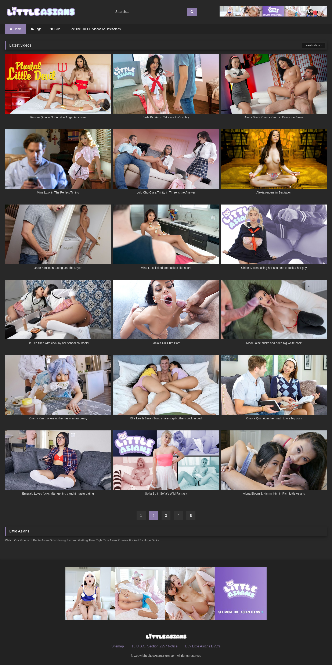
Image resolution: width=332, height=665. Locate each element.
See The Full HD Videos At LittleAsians (95, 29)
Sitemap (117, 646)
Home (18, 29)
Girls (57, 29)
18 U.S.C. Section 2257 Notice (154, 646)
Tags (38, 29)
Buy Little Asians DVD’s (203, 646)
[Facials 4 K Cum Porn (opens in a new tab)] (166, 315)
